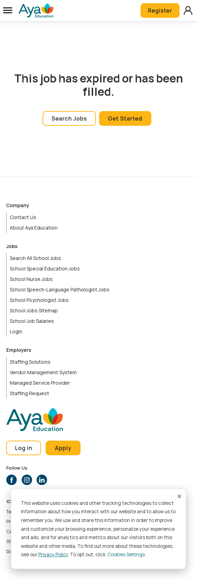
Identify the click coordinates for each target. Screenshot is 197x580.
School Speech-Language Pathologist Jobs (59, 289)
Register (159, 10)
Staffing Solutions (30, 361)
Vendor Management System (43, 372)
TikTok (72, 479)
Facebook (11, 479)
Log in (23, 448)
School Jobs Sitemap (34, 310)
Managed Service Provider (40, 382)
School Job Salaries (32, 321)
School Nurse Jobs (31, 279)
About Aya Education (34, 227)
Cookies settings (126, 554)
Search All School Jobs (35, 258)
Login (16, 331)
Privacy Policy (53, 554)
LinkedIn (42, 479)
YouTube (57, 479)
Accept (178, 496)
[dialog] (98, 529)
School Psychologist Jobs (39, 300)
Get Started (125, 118)
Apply (63, 448)
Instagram (27, 479)
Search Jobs (69, 118)
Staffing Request (29, 393)
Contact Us (23, 217)
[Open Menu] (7, 10)
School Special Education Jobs (45, 268)
